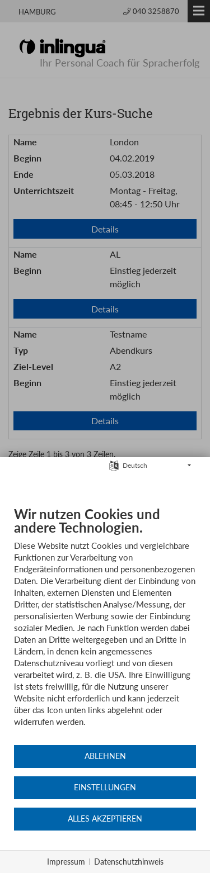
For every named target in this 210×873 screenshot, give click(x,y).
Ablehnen (105, 756)
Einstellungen (105, 787)
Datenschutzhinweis (129, 861)
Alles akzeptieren (105, 818)
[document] (105, 624)
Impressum (66, 861)
